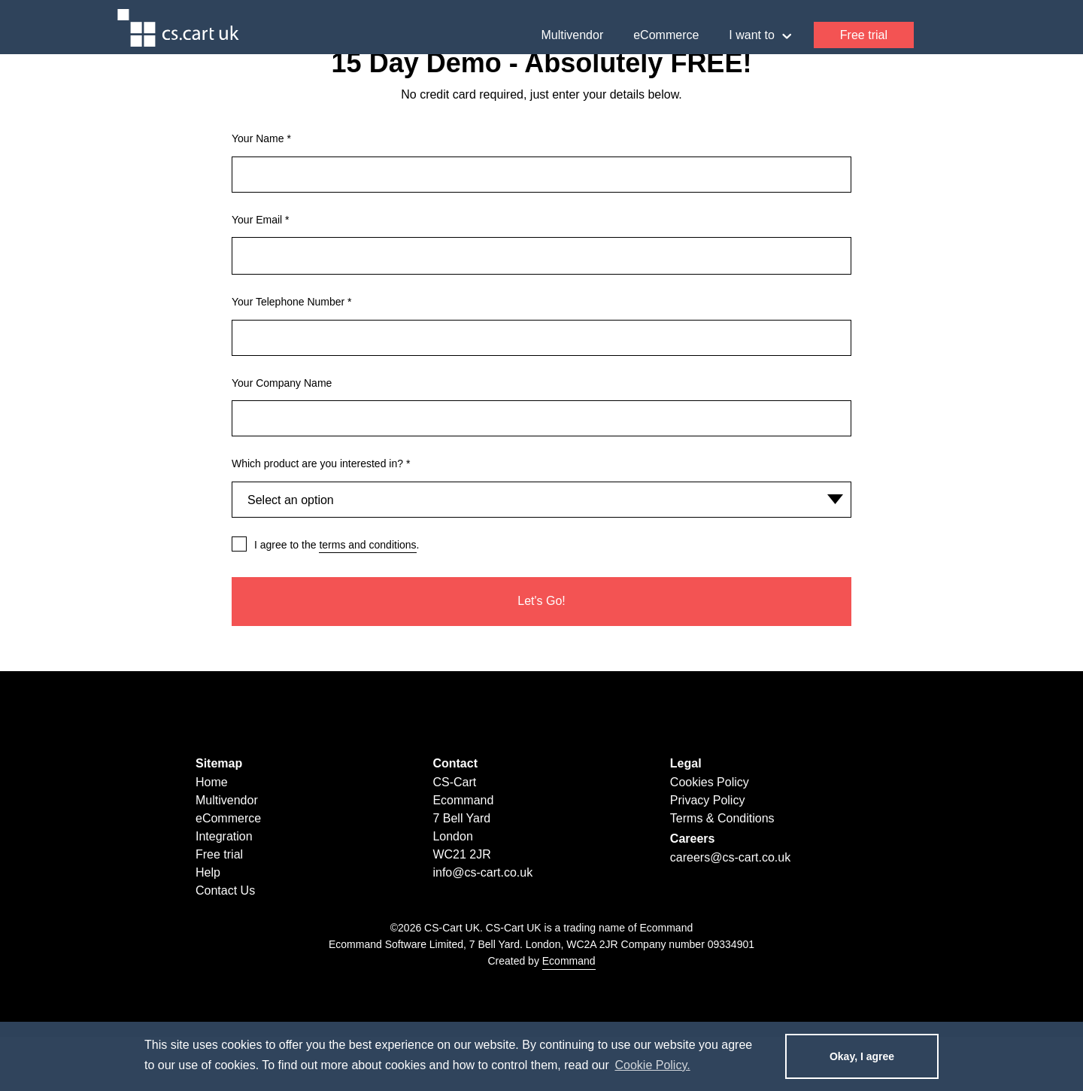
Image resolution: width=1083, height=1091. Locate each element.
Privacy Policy (707, 800)
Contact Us (225, 890)
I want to (759, 36)
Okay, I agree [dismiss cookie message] (862, 1056)
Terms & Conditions (722, 818)
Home (212, 782)
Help (934, 35)
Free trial (863, 35)
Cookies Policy (709, 782)
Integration (224, 836)
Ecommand (569, 961)
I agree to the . (336, 545)
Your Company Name (282, 383)
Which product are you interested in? (321, 463)
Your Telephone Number (292, 302)
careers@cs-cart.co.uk (730, 857)
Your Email (261, 220)
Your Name (261, 138)
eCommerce (666, 35)
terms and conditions (367, 545)
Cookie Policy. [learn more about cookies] (652, 1065)
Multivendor (573, 35)
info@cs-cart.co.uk (482, 872)
